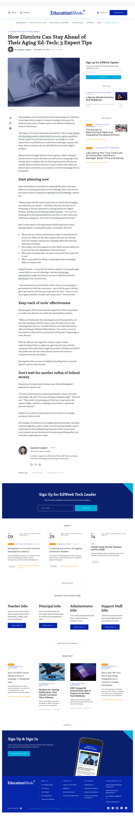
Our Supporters (46, 795)
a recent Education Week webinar (48, 211)
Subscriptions (88, 785)
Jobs (99, 22)
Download (90, 94)
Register (12, 566)
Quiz (9, 669)
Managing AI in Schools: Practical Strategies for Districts (24, 550)
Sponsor (100, 126)
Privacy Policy (84, 808)
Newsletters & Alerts (91, 788)
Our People (45, 792)
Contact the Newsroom (71, 795)
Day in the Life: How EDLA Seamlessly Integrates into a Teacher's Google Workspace (111, 679)
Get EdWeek (88, 781)
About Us (44, 781)
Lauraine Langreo (24, 50)
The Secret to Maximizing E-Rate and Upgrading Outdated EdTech (103, 132)
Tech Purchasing (37, 473)
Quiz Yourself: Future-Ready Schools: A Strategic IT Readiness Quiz (18, 677)
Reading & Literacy (64, 544)
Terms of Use (70, 808)
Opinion (90, 22)
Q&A (40, 686)
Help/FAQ (66, 788)
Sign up (86, 508)
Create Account (19, 754)
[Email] (55, 508)
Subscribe (118, 12)
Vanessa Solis (103, 104)
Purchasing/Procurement (55, 473)
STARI (76, 566)
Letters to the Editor (70, 785)
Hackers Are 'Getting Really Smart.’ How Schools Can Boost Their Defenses (49, 693)
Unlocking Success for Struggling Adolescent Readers (65, 550)
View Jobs (16, 625)
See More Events (67, 583)
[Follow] (52, 448)
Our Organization (47, 785)
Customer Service (69, 792)
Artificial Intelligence (24, 544)
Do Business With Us (113, 781)
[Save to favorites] (10, 123)
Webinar (37, 544)
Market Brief (111, 22)
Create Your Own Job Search (67, 643)
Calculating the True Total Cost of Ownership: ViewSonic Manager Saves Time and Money (105, 155)
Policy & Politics (38, 22)
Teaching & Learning (59, 22)
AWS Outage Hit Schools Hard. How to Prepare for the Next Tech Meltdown (80, 692)
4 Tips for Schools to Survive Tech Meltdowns (100, 98)
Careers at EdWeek (47, 799)
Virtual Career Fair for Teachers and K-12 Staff (106, 548)
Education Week (44, 451)
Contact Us (67, 781)
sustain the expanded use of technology (54, 192)
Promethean (26, 696)
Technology (77, 22)
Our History (45, 788)
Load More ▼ (67, 725)
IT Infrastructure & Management (24, 31)
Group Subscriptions (91, 792)
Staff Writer (34, 451)
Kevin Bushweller (44, 709)
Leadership (21, 22)
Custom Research (112, 802)
